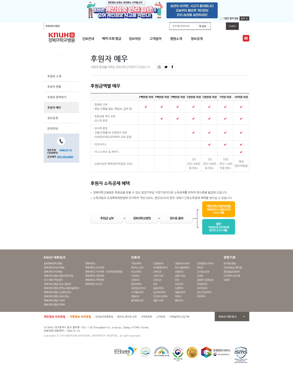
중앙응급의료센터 (231, 271)
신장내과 (157, 279)
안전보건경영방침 (104, 316)
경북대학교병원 (52, 26)
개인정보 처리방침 (54, 316)
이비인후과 (202, 288)
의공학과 (179, 288)
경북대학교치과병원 (53, 271)
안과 (177, 279)
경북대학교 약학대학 (94, 279)
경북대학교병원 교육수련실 (56, 296)
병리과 (200, 267)
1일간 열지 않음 (230, 18)
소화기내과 (158, 275)
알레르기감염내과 (205, 279)
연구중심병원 (229, 263)
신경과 (200, 275)
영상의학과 (136, 284)
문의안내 (52, 128)
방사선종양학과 (182, 267)
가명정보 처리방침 (80, 316)
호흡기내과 (158, 300)
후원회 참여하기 (56, 97)
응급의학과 (158, 288)
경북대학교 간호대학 (94, 275)
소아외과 (135, 275)
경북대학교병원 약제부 (54, 304)
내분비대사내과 (182, 263)
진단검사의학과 (160, 296)
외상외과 (179, 284)
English (232, 26)
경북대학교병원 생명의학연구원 (58, 275)
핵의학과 (201, 296)
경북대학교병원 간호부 (54, 300)
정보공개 (52, 118)
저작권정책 (146, 316)
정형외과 (135, 296)
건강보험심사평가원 (232, 267)
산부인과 (157, 271)
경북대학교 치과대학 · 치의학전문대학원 (103, 271)
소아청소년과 (203, 271)
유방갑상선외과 (138, 288)
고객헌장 (160, 316)
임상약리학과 (159, 292)
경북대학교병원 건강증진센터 (57, 292)
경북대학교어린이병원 (93, 26)
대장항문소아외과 (205, 263)
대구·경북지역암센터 (53, 279)
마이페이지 (218, 26)
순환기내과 (180, 275)
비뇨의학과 (136, 271)
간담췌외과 (158, 263)
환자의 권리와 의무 (127, 316)
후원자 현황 (54, 86)
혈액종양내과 (137, 300)
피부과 (178, 296)
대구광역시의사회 (231, 275)
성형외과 (179, 271)
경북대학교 (90, 263)
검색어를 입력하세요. (181, 26)
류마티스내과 (137, 267)
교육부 (226, 279)
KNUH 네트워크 (228, 316)
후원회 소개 (54, 76)
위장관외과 (202, 284)
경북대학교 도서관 (93, 284)
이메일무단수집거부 (179, 316)
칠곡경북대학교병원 (71, 26)
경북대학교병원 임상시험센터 (57, 284)
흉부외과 (179, 300)
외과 (155, 284)
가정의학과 (136, 263)
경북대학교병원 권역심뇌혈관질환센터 (61, 288)
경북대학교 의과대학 (94, 267)
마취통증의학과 (160, 267)
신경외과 (135, 279)
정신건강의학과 (204, 292)
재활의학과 (180, 292)
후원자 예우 (54, 107)
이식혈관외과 (137, 292)
